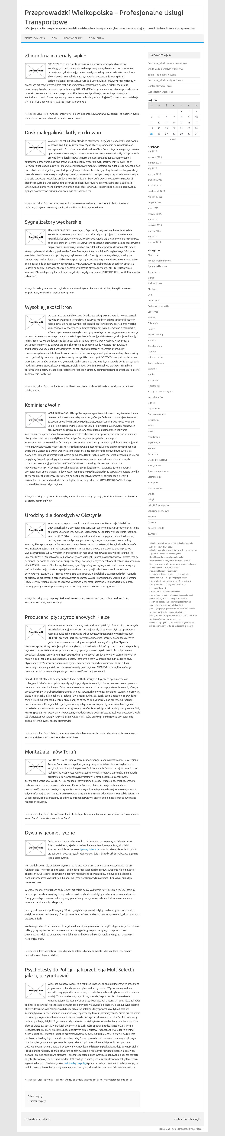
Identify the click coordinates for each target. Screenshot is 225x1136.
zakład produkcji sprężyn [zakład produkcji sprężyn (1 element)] (182, 626)
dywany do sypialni (92, 951)
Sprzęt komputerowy (158, 471)
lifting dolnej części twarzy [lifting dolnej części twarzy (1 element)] (176, 578)
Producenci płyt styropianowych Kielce (67, 617)
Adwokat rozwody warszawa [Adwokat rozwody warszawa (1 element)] (161, 547)
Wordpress (198, 1129)
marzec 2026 (154, 162)
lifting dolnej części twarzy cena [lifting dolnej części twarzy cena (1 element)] (163, 581)
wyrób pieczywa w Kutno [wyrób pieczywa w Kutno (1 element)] (184, 622)
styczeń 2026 (154, 174)
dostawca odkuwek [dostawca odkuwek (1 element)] (187, 564)
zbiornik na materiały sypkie (125, 114)
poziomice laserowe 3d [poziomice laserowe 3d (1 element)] (159, 602)
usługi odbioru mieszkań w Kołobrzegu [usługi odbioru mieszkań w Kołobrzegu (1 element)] (180, 615)
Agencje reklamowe (157, 266)
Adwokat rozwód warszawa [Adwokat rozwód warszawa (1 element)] (161, 550)
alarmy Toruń (56, 814)
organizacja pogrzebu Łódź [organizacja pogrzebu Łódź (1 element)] (181, 595)
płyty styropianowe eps (62, 733)
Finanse (151, 317)
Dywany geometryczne (50, 832)
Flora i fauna (96, 38)
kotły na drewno (58, 203)
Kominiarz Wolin (42, 405)
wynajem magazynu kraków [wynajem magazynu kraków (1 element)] (161, 622)
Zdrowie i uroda (156, 528)
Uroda (151, 494)
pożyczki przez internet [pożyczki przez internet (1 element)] (181, 602)
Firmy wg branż (73, 38)
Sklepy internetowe (46, 288)
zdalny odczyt (32, 390)
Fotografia (153, 323)
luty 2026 (152, 168)
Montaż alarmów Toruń (50, 751)
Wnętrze (152, 516)
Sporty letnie (154, 465)
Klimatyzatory (155, 346)
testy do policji (91, 1079)
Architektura (154, 272)
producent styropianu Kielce (64, 737)
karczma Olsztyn (94, 598)
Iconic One (164, 1129)
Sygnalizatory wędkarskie (53, 222)
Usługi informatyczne (158, 505)
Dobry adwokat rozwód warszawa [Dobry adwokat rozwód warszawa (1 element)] (163, 564)
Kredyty (152, 351)
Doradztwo (153, 300)
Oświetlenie (154, 420)
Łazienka (152, 368)
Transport (153, 482)
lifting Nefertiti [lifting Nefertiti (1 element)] (184, 581)
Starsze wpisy (36, 1101)
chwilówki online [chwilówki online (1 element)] (156, 560)
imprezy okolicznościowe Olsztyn (67, 598)
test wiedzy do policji (75, 1063)
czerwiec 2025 (155, 214)
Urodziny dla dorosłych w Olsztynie (63, 515)
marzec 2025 (154, 231)
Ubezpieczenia (155, 488)
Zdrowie (152, 522)
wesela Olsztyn (54, 602)
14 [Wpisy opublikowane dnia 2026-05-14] (174, 122)
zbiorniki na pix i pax (35, 118)
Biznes (151, 277)
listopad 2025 (155, 185)
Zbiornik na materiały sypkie (55, 55)
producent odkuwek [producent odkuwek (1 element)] (158, 605)
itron (84, 386)
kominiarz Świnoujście (115, 496)
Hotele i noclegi (155, 334)
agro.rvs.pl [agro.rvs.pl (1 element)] (154, 554)
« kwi (173, 139)
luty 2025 (152, 236)
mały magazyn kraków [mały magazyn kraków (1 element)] (158, 595)
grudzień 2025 (155, 179)
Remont (152, 448)
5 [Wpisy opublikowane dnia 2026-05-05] (159, 117)
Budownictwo (155, 283)
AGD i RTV (153, 255)
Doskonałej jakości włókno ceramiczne (167, 63)
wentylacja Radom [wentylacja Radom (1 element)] (157, 619)
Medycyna (153, 380)
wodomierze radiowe (122, 386)
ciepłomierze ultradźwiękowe (65, 386)
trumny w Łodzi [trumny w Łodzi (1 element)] (155, 615)
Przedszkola (154, 437)
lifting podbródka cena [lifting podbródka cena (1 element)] (176, 585)
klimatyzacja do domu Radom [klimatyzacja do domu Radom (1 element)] (162, 574)
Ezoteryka (153, 311)
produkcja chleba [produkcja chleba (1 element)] (175, 605)
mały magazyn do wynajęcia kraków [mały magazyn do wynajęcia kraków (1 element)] (164, 591)
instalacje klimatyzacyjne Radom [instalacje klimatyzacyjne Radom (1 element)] (163, 571)
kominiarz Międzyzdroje (89, 496)
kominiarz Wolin (44, 500)
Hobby (151, 329)
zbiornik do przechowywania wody (91, 114)
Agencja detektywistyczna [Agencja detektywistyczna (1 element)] (185, 550)
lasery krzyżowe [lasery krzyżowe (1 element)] (156, 578)
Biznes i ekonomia (35, 38)
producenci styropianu (36, 737)
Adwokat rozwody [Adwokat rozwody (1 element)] (185, 543)
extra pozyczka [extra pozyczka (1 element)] (155, 567)
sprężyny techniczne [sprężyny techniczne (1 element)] (177, 612)
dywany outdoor (49, 955)
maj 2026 (152, 151)
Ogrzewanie (154, 408)
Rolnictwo (153, 454)
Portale (151, 425)
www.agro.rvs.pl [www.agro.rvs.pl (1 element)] (174, 619)
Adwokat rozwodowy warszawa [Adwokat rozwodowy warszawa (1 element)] (162, 543)
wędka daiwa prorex (63, 292)
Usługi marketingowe (158, 511)
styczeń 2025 (154, 242)
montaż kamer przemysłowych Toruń (111, 814)
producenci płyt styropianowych (120, 733)
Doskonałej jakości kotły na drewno (63, 132)
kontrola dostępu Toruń (77, 814)
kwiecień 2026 (155, 157)
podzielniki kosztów (99, 386)
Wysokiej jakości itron (48, 307)
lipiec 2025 (153, 208)
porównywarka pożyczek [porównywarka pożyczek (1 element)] (178, 598)
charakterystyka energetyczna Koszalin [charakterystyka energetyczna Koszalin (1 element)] (166, 557)
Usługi (40, 114)
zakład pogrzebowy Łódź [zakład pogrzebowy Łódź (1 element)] (160, 626)
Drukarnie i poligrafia (158, 306)
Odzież (151, 403)
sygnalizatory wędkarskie (38, 292)
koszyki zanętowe (121, 288)
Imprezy (152, 340)
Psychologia (154, 442)
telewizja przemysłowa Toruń (55, 818)
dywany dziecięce (89, 849)
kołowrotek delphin (100, 288)
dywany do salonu (72, 951)
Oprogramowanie (157, 414)
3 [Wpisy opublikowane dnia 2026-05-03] (196, 111)
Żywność (152, 533)
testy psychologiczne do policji (116, 1079)
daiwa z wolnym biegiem (75, 288)
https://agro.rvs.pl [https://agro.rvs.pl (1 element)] (171, 567)
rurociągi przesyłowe (61, 114)
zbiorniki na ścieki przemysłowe (64, 118)
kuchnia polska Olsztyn (116, 598)
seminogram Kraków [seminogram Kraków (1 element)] (158, 612)
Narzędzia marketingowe (160, 391)
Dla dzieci (153, 289)
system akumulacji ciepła (51, 207)
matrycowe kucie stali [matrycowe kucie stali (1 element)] (158, 588)
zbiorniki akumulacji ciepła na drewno (85, 207)
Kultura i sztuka (155, 357)
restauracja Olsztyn (35, 602)
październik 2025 (156, 191)
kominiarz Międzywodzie (63, 496)
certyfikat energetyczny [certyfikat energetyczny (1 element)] (170, 554)
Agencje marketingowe (159, 260)
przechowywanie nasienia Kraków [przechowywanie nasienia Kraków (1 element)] (180, 609)
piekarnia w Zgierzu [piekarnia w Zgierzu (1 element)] (157, 598)
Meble (151, 374)
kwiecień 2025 (155, 225)
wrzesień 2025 (155, 196)
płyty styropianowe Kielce (89, 733)
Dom (54, 38)
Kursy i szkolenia (45, 1079)
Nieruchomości (155, 397)
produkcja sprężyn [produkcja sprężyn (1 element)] (157, 609)
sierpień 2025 (154, 202)
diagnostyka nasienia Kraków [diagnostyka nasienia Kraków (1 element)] (177, 560)
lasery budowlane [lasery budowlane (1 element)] (183, 574)
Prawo (151, 431)
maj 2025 (152, 219)
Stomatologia (155, 477)
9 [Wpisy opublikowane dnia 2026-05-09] (188, 117)
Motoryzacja (154, 385)
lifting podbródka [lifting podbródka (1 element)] (157, 585)
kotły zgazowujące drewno (82, 203)
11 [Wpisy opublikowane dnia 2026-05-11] (151, 122)
